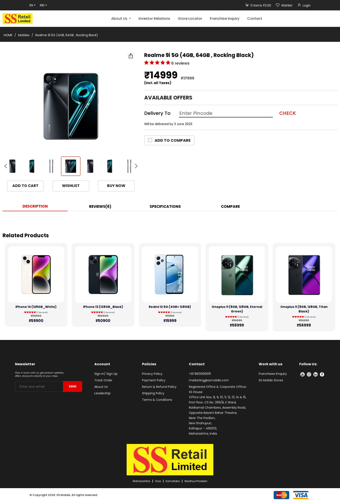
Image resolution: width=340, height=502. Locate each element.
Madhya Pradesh (196, 481)
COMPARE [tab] (230, 206)
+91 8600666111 (200, 374)
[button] (136, 166)
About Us (101, 387)
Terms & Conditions (157, 400)
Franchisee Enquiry (273, 374)
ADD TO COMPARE (169, 140)
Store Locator (190, 18)
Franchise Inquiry (224, 18)
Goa (158, 481)
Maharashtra (141, 481)
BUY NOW (116, 185)
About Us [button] (119, 18)
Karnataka (173, 481)
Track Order (103, 380)
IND (42, 5)
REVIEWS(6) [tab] (100, 206)
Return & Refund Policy (159, 387)
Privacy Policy (152, 374)
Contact (254, 18)
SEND (73, 386)
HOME (8, 35)
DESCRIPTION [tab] (35, 206)
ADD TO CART (25, 185)
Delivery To (157, 113)
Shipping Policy (153, 393)
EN (31, 5)
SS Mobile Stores (271, 380)
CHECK (287, 113)
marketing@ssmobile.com (209, 380)
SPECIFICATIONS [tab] (165, 206)
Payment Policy (153, 380)
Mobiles (23, 35)
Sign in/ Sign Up (106, 374)
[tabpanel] (170, 220)
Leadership (102, 393)
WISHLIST (71, 185)
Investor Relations (154, 18)
